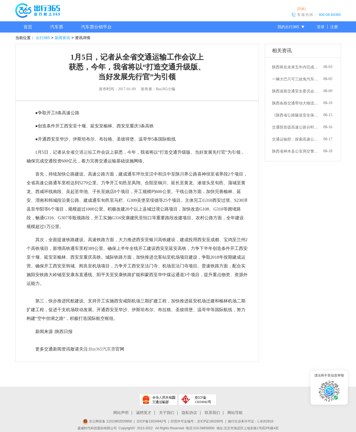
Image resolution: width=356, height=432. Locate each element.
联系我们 (212, 412)
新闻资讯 (62, 38)
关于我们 (166, 412)
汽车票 (56, 27)
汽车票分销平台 (96, 27)
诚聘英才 (143, 412)
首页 (28, 27)
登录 (321, 27)
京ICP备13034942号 (151, 421)
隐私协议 (189, 412)
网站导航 (235, 412)
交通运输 (83, 152)
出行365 (43, 38)
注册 (334, 27)
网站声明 (121, 412)
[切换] (301, 9)
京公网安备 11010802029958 (107, 421)
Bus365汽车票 (102, 349)
